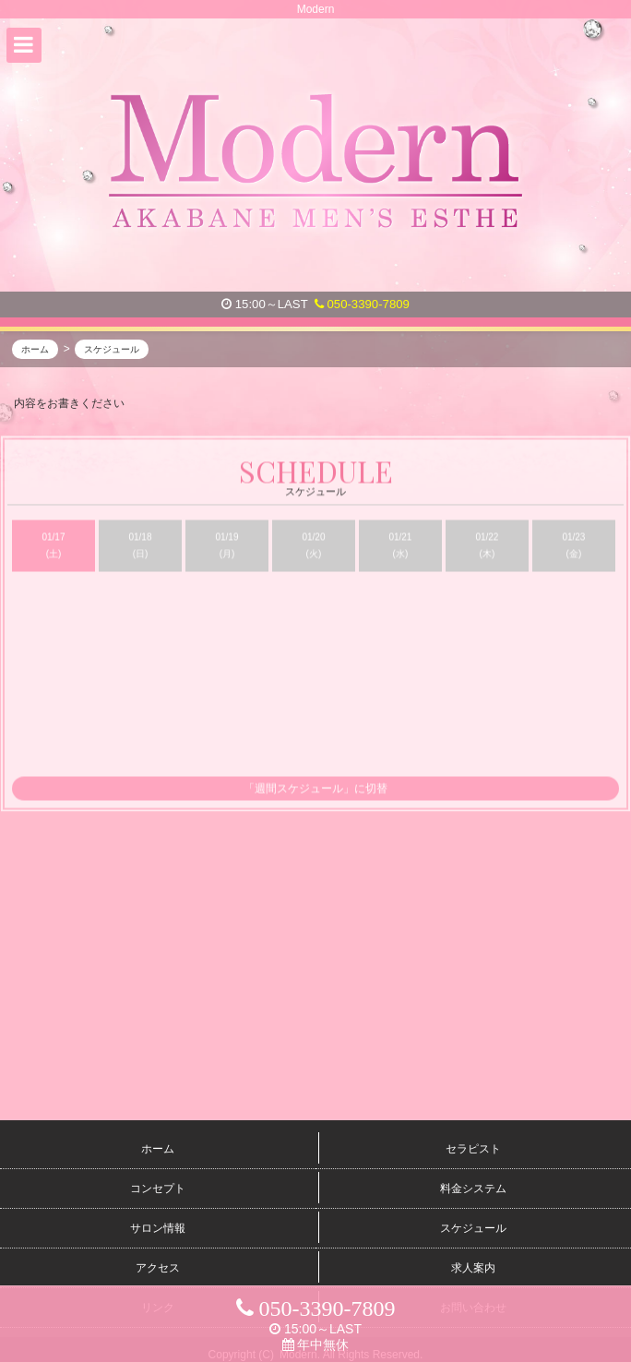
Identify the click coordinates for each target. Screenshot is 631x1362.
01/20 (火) (313, 546)
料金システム (473, 1188)
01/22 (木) (486, 546)
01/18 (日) (139, 546)
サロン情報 (157, 1228)
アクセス (158, 1267)
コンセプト (157, 1188)
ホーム (157, 1148)
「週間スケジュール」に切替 (315, 789)
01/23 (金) (573, 546)
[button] (24, 45)
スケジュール (473, 1228)
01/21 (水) (399, 546)
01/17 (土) (53, 546)
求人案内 (473, 1267)
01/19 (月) (226, 546)
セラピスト (473, 1148)
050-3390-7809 (362, 304)
